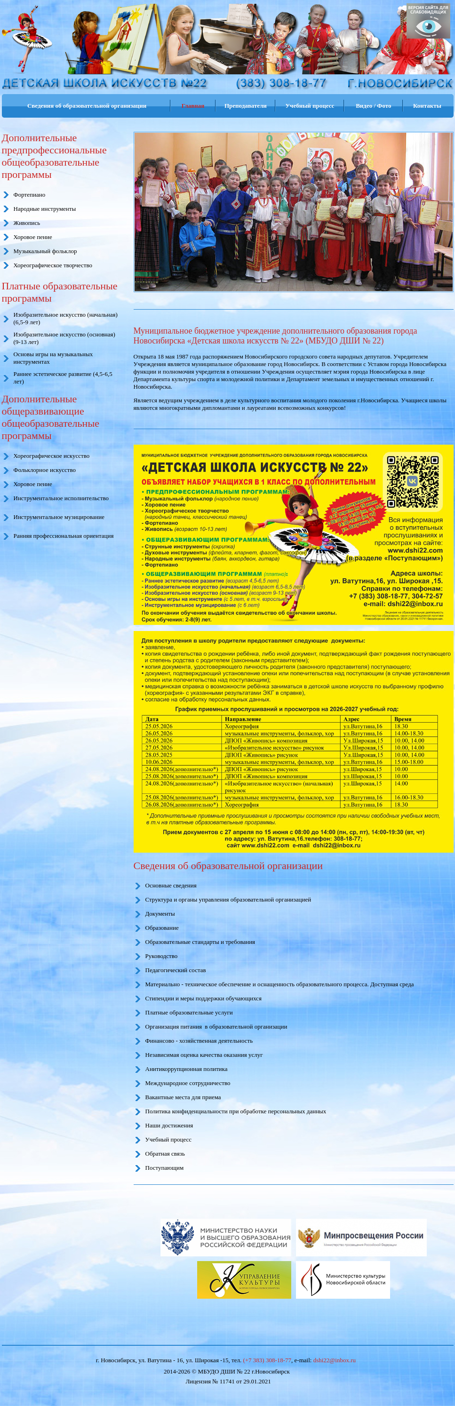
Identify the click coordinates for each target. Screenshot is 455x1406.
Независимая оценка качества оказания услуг (204, 1054)
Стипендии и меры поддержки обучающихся (203, 998)
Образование (162, 927)
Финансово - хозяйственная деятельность (199, 1040)
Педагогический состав (175, 970)
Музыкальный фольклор (45, 251)
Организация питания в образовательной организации (216, 1026)
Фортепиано (30, 194)
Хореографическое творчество (53, 265)
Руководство (161, 955)
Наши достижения (169, 1125)
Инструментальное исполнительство (61, 498)
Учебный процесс (168, 1139)
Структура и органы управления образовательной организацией (228, 899)
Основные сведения (171, 885)
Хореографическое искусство (52, 455)
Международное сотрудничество (188, 1082)
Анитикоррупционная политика (186, 1068)
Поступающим (164, 1167)
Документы (160, 913)
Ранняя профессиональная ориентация (64, 535)
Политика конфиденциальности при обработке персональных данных (236, 1111)
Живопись (27, 222)
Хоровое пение (33, 236)
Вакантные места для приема (183, 1097)
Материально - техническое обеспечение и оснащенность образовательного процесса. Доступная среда (279, 984)
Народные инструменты (45, 208)
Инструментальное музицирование (59, 516)
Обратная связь (165, 1153)
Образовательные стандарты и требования (200, 941)
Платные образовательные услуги (189, 1012)
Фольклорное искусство (45, 469)
